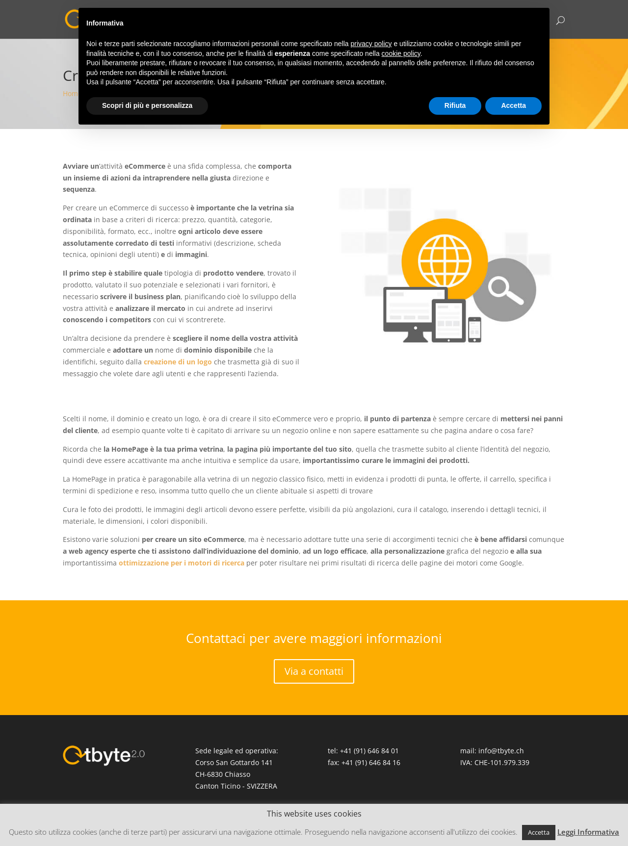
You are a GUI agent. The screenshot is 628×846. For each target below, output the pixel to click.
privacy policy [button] (371, 44)
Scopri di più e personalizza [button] (147, 105)
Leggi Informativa (588, 832)
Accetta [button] (539, 832)
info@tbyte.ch (501, 750)
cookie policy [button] (401, 53)
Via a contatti (314, 671)
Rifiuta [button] (455, 105)
